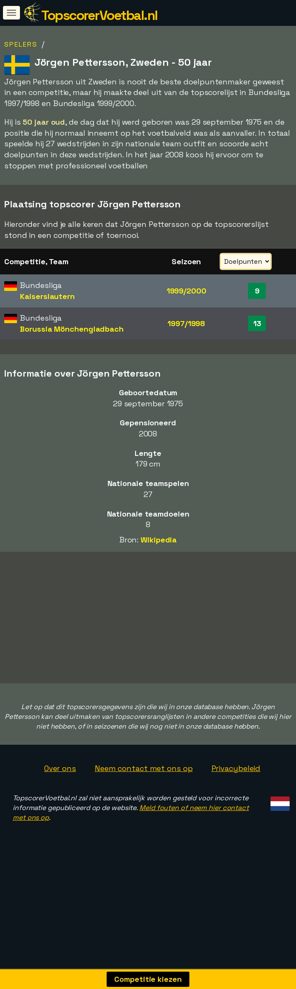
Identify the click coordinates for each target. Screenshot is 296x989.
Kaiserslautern (47, 296)
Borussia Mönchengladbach (72, 329)
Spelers (20, 44)
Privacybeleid (236, 794)
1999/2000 (186, 291)
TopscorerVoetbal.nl (99, 15)
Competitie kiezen (147, 979)
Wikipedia (159, 540)
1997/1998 (186, 323)
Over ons (60, 794)
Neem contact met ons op (144, 794)
